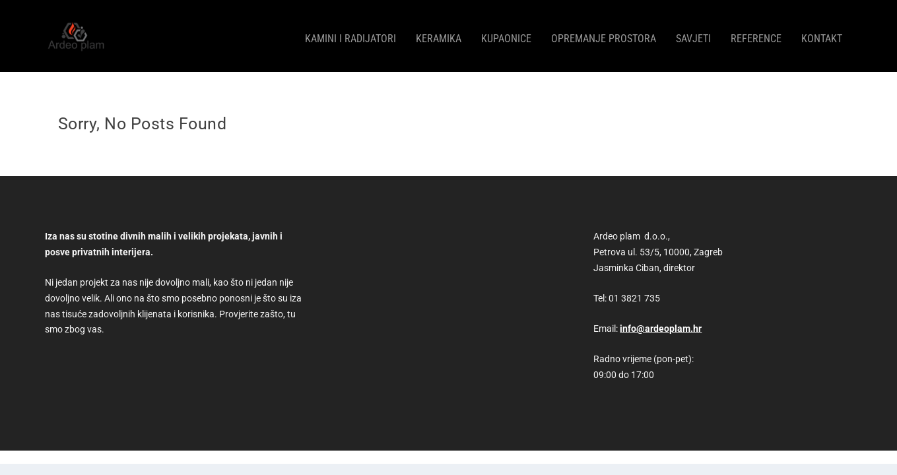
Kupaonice (506, 33)
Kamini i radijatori (350, 33)
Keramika (438, 33)
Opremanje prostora (603, 33)
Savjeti (693, 33)
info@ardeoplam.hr (661, 322)
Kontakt (821, 33)
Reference (756, 33)
